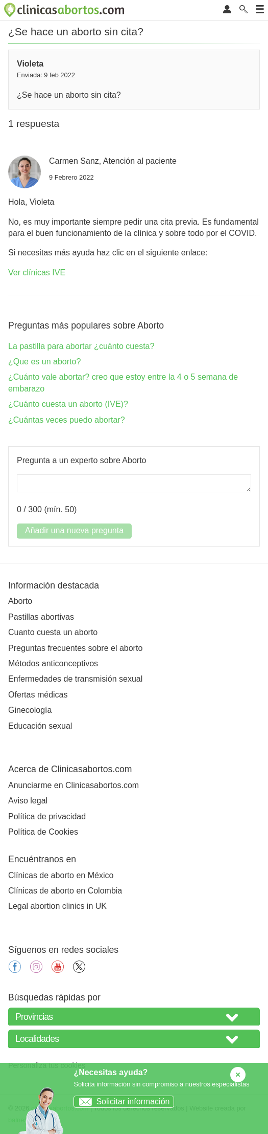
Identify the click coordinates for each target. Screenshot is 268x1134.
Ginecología (30, 710)
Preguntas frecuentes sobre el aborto (75, 648)
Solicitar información (121, 1101)
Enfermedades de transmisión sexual (75, 678)
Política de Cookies (43, 831)
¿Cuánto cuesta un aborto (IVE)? (68, 404)
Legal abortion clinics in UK (57, 906)
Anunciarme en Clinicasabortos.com (73, 785)
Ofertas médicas (37, 694)
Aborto (20, 601)
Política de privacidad (47, 816)
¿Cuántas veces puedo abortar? (66, 420)
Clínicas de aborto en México (60, 875)
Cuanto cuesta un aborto (53, 632)
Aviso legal (27, 800)
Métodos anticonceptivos (53, 663)
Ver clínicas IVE (36, 272)
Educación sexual (40, 726)
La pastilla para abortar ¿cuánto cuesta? (81, 346)
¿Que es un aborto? (44, 361)
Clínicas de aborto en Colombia (65, 890)
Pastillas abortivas (41, 617)
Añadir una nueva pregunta (74, 530)
